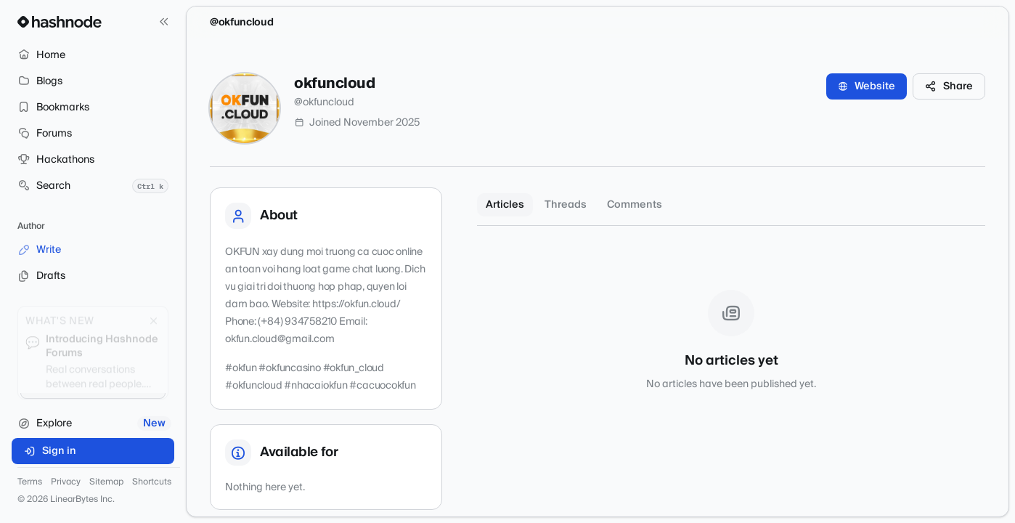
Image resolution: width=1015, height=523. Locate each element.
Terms (29, 482)
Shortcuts (151, 482)
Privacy (66, 482)
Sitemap (106, 482)
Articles (505, 205)
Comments (634, 205)
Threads (566, 205)
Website (866, 86)
